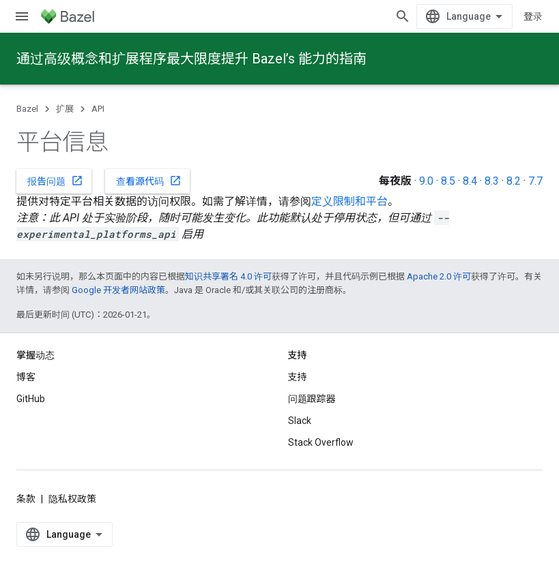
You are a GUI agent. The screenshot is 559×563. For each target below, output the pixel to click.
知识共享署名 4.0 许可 (228, 276)
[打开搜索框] (403, 16)
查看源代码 (149, 180)
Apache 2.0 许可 (439, 276)
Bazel (27, 109)
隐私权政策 (72, 498)
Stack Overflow (321, 442)
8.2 (513, 180)
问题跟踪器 (312, 398)
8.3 (492, 180)
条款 (25, 498)
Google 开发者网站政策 (118, 290)
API (97, 109)
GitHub (30, 398)
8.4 (470, 180)
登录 (533, 16)
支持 (297, 376)
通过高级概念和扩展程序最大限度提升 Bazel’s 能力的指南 (191, 58)
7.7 (535, 180)
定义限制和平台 (349, 201)
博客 (25, 376)
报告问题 (55, 180)
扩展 (65, 109)
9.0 (426, 180)
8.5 (448, 180)
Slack (299, 420)
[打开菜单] (21, 16)
